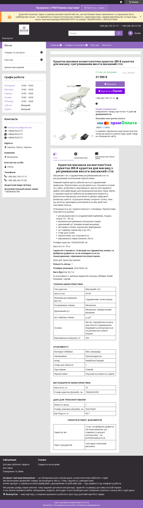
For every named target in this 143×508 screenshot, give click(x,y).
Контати (106, 45)
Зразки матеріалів (14, 67)
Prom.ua (85, 502)
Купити (111, 84)
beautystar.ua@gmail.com (19, 127)
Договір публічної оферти (16, 464)
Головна (54, 45)
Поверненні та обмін (13, 471)
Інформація (94, 51)
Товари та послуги (75, 45)
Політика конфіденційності (88, 505)
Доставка (8, 468)
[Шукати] (119, 33)
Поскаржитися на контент (65, 505)
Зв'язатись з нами (94, 7)
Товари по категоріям (49, 464)
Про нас (94, 45)
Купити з (111, 91)
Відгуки (110, 51)
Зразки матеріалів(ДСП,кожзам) (67, 51)
